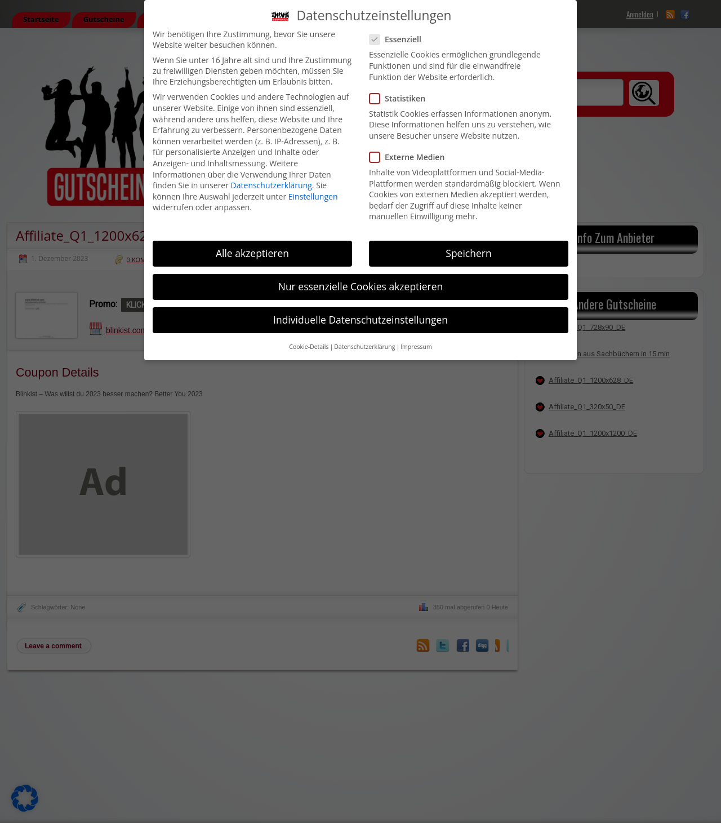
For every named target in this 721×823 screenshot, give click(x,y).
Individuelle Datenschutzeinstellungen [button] (360, 319)
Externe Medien (411, 157)
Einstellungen (313, 196)
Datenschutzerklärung (271, 185)
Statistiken (402, 98)
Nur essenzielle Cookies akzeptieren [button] (360, 286)
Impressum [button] (415, 347)
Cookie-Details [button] (308, 347)
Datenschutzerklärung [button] (364, 347)
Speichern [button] (468, 253)
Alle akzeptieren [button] (252, 253)
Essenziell (400, 39)
